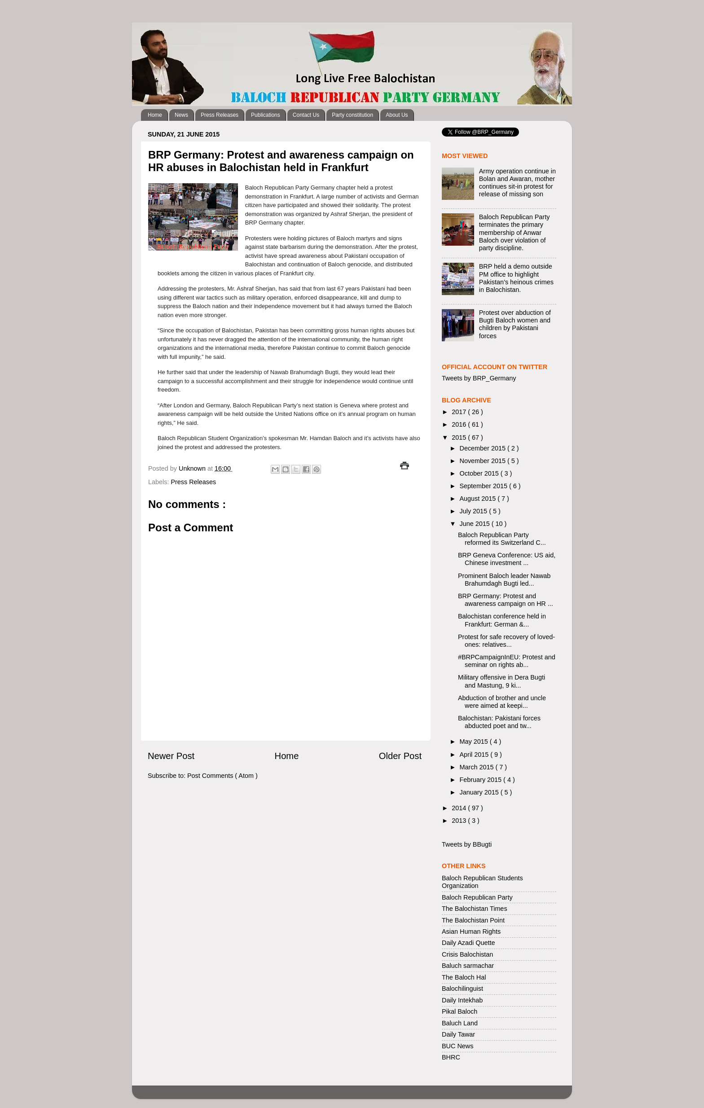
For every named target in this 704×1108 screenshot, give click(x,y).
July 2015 (474, 511)
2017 (460, 411)
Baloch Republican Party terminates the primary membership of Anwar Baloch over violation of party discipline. (514, 232)
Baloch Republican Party (477, 897)
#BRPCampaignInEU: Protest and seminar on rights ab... (506, 660)
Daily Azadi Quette (468, 942)
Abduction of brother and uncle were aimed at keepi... (502, 701)
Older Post (400, 756)
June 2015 (476, 523)
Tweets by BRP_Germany (479, 378)
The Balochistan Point (473, 920)
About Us (397, 115)
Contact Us (306, 115)
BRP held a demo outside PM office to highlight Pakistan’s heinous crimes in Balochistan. (516, 278)
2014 (460, 808)
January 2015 (480, 792)
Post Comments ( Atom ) (222, 775)
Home (155, 115)
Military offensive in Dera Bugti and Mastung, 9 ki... (501, 681)
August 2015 (479, 498)
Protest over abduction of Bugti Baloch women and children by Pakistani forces (515, 324)
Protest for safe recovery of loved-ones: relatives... (506, 640)
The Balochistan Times (474, 908)
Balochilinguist (462, 988)
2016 (460, 424)
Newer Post (171, 756)
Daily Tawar (458, 1034)
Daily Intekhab (462, 1000)
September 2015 (484, 486)
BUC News (457, 1046)
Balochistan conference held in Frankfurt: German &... (502, 620)
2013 (460, 820)
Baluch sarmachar (468, 965)
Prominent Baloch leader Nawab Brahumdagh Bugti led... (504, 579)
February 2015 (482, 779)
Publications (265, 115)
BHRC (451, 1057)
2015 (460, 437)
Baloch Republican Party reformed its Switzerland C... (502, 538)
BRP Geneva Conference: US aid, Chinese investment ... (506, 559)
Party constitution (352, 115)
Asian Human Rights (471, 931)
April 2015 (475, 754)
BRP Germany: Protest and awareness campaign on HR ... (505, 599)
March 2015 (478, 767)
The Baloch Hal (464, 977)
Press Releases (219, 115)
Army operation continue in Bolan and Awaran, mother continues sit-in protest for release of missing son (517, 183)
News (181, 115)
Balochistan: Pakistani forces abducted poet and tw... (499, 722)
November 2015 (483, 460)
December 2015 (483, 448)
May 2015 (475, 741)
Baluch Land (460, 1023)
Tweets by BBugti (467, 844)
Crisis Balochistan (467, 954)
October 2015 (480, 473)
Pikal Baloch (459, 1011)
